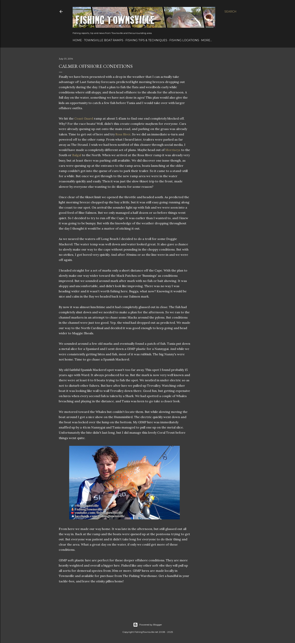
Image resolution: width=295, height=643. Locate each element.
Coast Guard (83, 118)
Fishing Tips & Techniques (146, 40)
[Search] (230, 11)
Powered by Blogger (147, 624)
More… (206, 40)
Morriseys (172, 150)
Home (77, 40)
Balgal (76, 155)
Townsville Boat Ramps (103, 40)
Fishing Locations (184, 40)
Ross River (122, 134)
